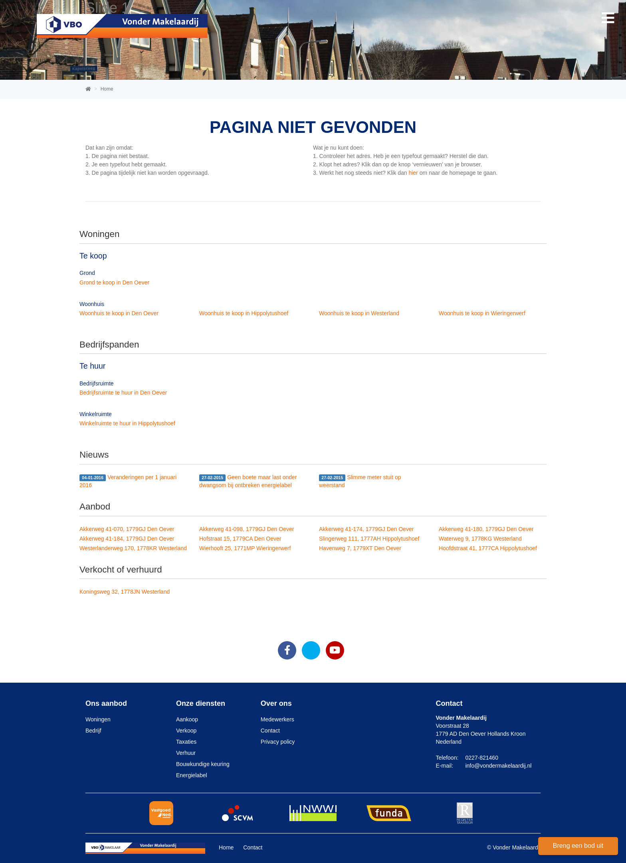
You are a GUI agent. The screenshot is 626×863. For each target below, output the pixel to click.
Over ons (276, 703)
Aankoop (187, 719)
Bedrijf (93, 730)
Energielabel (191, 775)
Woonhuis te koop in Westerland (359, 313)
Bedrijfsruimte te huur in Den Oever (123, 392)
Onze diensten (200, 703)
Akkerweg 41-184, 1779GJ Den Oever (126, 538)
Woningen (98, 719)
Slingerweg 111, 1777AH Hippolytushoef (369, 538)
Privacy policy (278, 742)
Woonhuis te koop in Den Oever (118, 313)
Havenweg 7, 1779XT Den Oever (360, 548)
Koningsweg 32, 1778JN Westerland (124, 591)
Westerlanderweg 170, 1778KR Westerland (133, 548)
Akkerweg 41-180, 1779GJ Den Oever (486, 529)
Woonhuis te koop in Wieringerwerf (482, 313)
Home (226, 847)
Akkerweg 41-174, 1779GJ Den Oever (366, 529)
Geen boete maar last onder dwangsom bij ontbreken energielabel (248, 481)
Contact (270, 730)
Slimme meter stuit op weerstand (360, 481)
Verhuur (186, 753)
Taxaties (186, 742)
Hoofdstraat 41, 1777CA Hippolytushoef (488, 548)
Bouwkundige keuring (203, 764)
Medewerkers (277, 719)
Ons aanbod (106, 703)
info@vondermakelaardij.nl (498, 765)
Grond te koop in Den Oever (114, 282)
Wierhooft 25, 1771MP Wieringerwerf (245, 548)
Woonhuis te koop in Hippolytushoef (243, 313)
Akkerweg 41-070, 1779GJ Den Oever (126, 529)
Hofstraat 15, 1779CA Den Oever (240, 538)
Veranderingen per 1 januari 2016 (127, 481)
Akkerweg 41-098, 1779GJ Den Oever (246, 529)
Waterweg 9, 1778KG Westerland (480, 538)
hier (413, 173)
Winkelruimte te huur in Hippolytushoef (127, 423)
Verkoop (186, 730)
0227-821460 (481, 757)
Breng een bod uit (578, 845)
